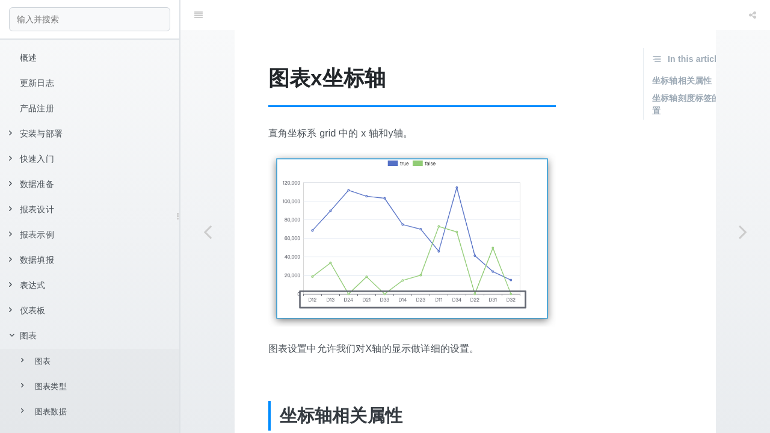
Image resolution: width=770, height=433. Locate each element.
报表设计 (31, 209)
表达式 (27, 285)
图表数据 (44, 411)
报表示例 (31, 234)
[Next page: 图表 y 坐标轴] (743, 231)
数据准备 (31, 184)
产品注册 (37, 108)
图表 (23, 335)
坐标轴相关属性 (682, 50)
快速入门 (31, 159)
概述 (28, 58)
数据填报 (31, 260)
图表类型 (44, 386)
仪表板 (27, 310)
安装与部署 (36, 133)
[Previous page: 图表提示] (207, 231)
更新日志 (37, 83)
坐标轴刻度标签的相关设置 (699, 74)
